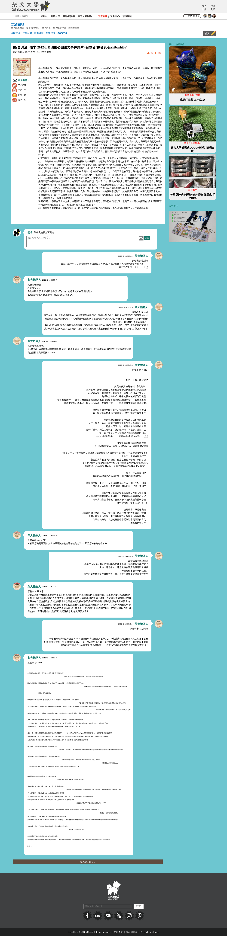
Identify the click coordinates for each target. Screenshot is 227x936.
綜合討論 (62, 33)
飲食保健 (27, 33)
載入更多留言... (87, 862)
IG (129, 915)
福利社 (44, 16)
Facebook (87, 915)
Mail (108, 915)
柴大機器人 (23, 80)
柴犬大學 (30, 6)
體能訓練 (39, 33)
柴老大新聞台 (85, 16)
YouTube (118, 915)
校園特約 (127, 16)
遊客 (30, 232)
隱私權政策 (131, 932)
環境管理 (15, 33)
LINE (97, 915)
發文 (207, 33)
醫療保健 (50, 33)
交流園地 (102, 16)
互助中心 (115, 16)
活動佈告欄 (69, 16)
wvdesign (154, 932)
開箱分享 (55, 16)
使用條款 (118, 932)
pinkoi (139, 915)
